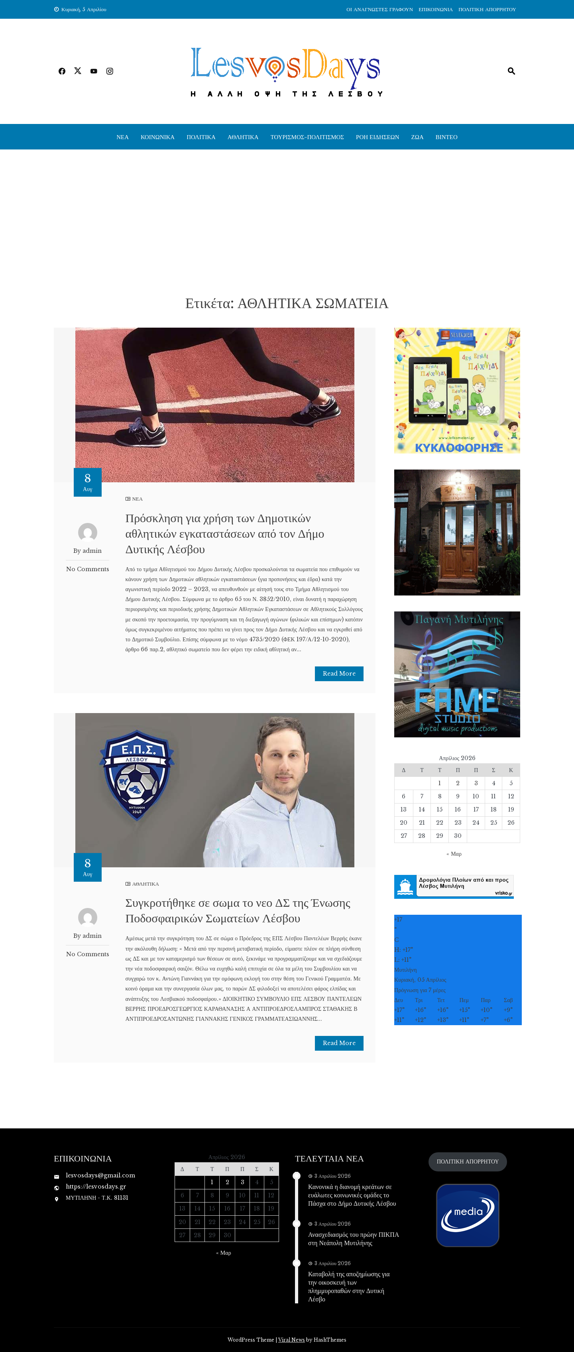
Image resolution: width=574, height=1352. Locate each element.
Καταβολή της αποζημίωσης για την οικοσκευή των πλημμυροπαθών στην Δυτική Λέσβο (349, 1286)
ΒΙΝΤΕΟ (447, 137)
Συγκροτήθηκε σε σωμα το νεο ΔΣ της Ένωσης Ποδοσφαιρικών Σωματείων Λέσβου (237, 910)
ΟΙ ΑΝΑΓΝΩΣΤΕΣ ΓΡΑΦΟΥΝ (379, 9)
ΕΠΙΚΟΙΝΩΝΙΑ (436, 9)
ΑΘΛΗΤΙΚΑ (243, 137)
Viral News (291, 1340)
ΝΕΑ (122, 137)
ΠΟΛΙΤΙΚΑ (201, 137)
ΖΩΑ (417, 137)
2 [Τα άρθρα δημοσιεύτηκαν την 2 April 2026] (458, 783)
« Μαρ (454, 853)
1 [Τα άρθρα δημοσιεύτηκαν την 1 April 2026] (439, 783)
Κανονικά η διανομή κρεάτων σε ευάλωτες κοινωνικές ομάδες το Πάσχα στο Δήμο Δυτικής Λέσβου (352, 1194)
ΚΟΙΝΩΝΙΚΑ (158, 137)
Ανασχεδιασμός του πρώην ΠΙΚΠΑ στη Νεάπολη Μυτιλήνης (353, 1238)
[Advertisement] (287, 221)
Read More (339, 673)
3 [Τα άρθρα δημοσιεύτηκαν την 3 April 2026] (476, 783)
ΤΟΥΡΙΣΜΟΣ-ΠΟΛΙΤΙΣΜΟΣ (307, 137)
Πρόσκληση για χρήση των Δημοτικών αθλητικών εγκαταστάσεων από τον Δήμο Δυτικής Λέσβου (224, 532)
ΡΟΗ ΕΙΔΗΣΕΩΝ (377, 137)
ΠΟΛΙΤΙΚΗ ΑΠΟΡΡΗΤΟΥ (487, 9)
